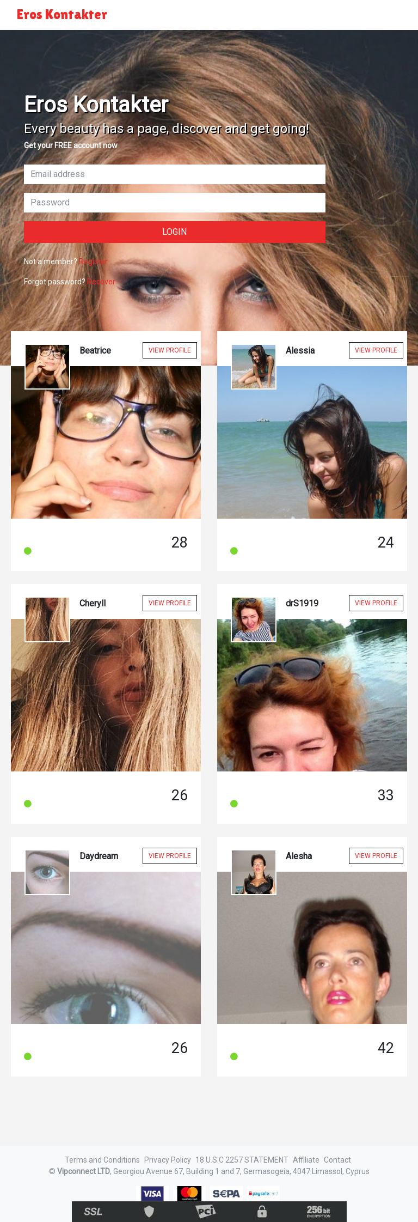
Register (93, 261)
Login (174, 232)
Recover (101, 281)
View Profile (170, 350)
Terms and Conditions (102, 1160)
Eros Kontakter (62, 14)
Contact (337, 1160)
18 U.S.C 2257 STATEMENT (241, 1160)
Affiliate (306, 1160)
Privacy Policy (167, 1160)
